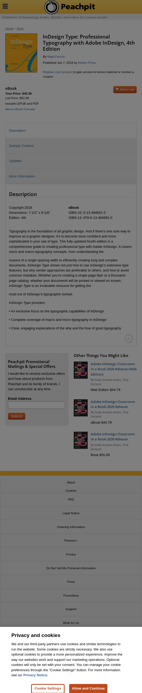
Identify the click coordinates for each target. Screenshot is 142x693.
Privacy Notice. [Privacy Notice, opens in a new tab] (35, 677)
